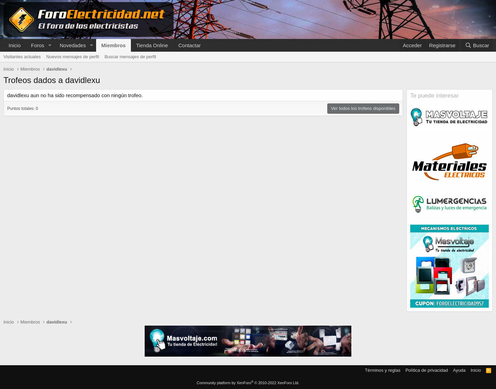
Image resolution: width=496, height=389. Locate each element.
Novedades (73, 45)
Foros (37, 45)
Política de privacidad (426, 370)
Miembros (113, 45)
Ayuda (459, 370)
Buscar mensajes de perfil (130, 56)
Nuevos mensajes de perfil (72, 56)
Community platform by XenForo (248, 383)
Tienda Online (152, 45)
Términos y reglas (382, 370)
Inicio (15, 45)
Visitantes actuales (22, 56)
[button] (49, 45)
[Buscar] (477, 45)
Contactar (189, 45)
